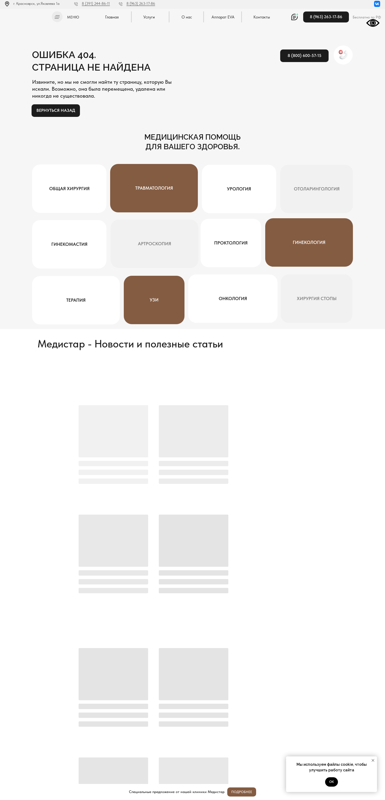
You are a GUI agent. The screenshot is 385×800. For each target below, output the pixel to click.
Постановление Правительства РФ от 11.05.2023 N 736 (31, 761)
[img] (26, 15)
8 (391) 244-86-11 (96, 3)
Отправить (341, 689)
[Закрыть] (377, 792)
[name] (152, 688)
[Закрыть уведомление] (373, 760)
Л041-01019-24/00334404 (23, 749)
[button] (57, 16)
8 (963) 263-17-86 (140, 3)
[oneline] (284, 688)
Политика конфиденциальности (26, 754)
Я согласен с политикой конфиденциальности (167, 702)
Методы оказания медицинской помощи (31, 769)
